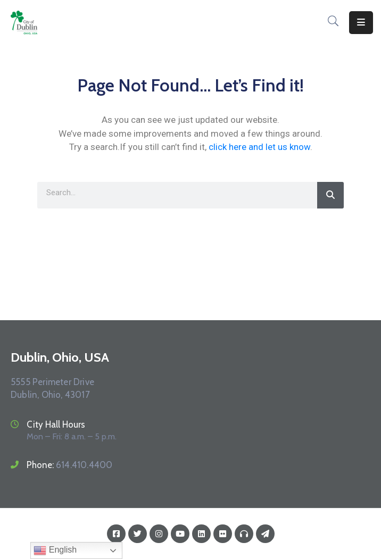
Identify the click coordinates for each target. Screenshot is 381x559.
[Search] (330, 195)
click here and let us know (259, 146)
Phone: (69, 465)
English (55, 550)
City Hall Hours (56, 424)
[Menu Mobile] (361, 22)
